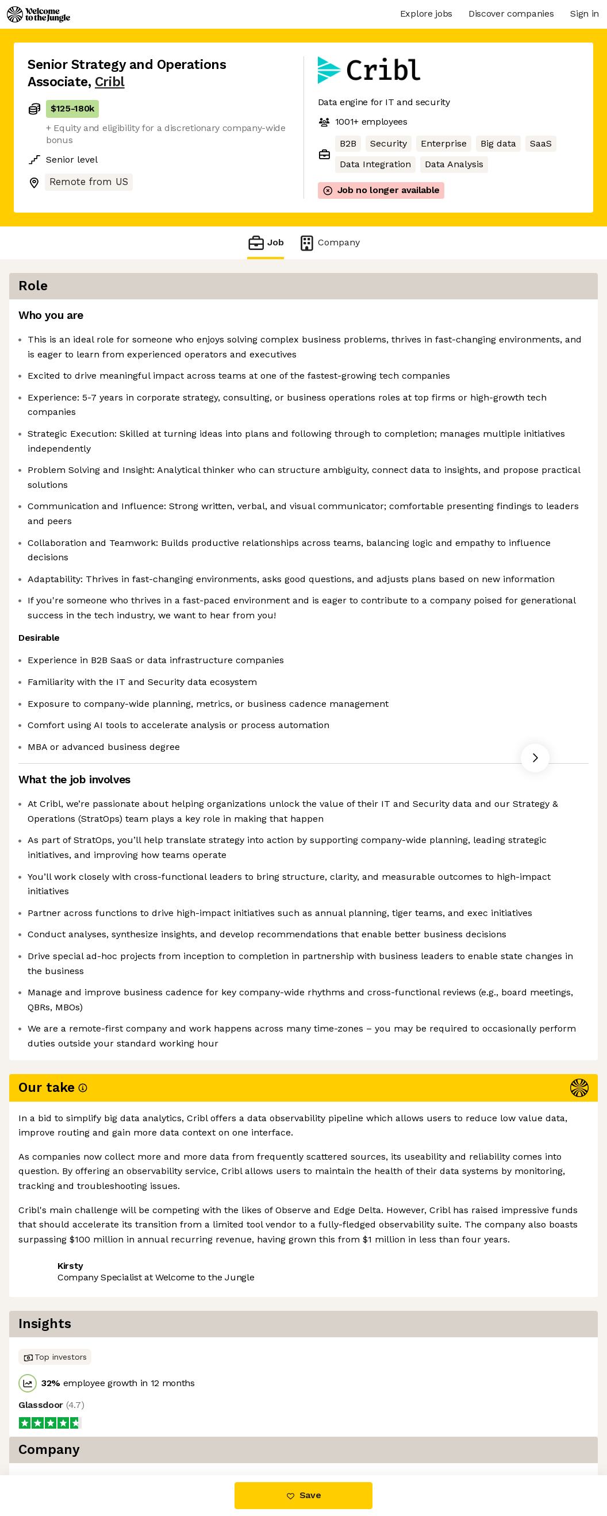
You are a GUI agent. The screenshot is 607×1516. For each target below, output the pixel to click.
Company (329, 242)
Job (265, 242)
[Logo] (38, 14)
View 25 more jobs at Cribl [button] (167, 1426)
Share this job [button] (59, 1426)
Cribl (110, 82)
